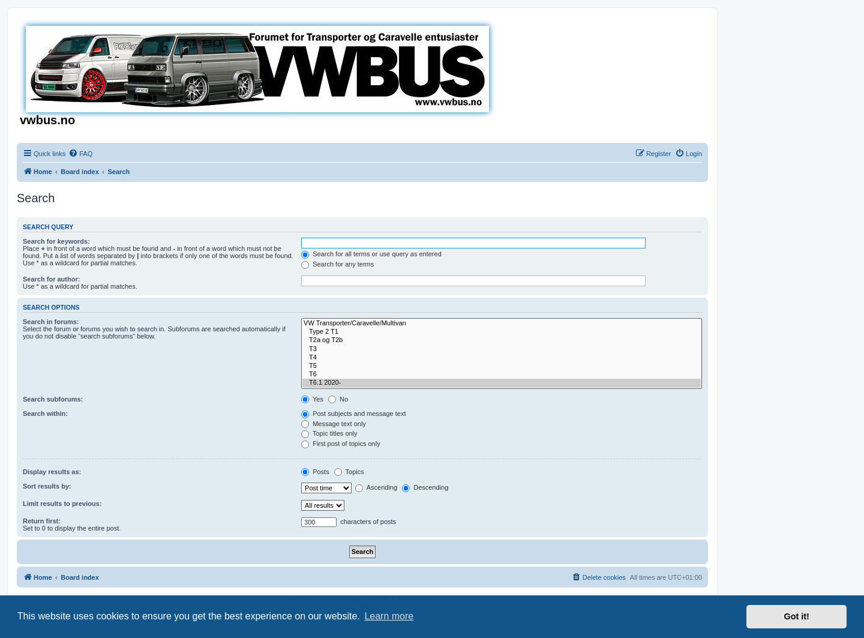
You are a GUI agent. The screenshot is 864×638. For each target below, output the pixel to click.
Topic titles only (329, 433)
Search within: (45, 413)
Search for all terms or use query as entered (371, 253)
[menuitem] (80, 153)
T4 (501, 358)
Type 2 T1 (501, 332)
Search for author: (51, 279)
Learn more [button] (388, 616)
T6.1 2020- (501, 383)
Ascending (376, 487)
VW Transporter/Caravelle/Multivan (501, 323)
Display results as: (52, 471)
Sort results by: (47, 486)
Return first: (42, 521)
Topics (349, 471)
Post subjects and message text (353, 413)
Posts (315, 471)
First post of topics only (340, 443)
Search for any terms (337, 264)
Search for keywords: (56, 241)
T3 (501, 349)
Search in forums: (51, 321)
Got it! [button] (796, 616)
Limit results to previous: (62, 503)
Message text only (333, 423)
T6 (501, 374)
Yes (312, 399)
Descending (425, 487)
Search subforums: (53, 399)
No (338, 399)
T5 (501, 366)
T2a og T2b (501, 340)
